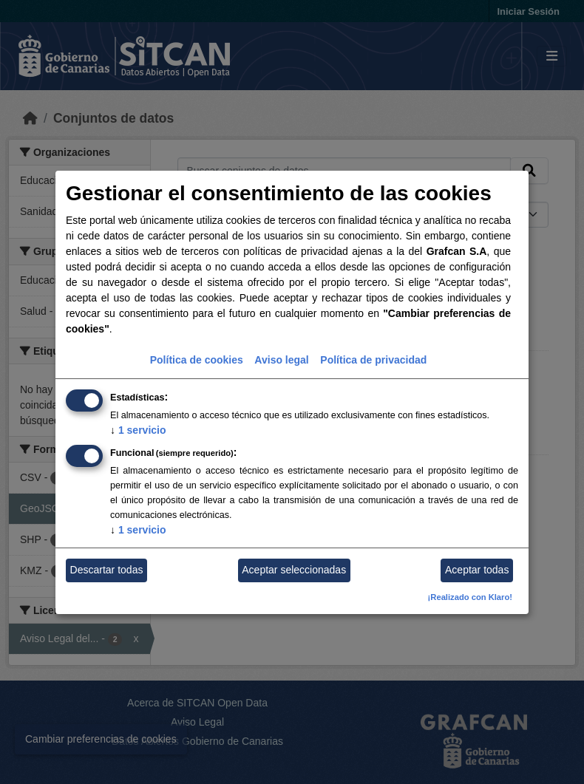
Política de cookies (196, 360)
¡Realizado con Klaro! (470, 597)
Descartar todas (106, 570)
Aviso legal (281, 360)
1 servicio (138, 430)
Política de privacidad (373, 360)
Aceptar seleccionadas (294, 570)
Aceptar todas (477, 570)
